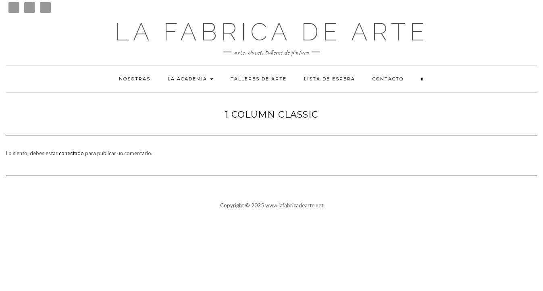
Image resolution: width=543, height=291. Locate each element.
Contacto (388, 79)
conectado (71, 153)
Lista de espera (329, 79)
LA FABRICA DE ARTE (272, 32)
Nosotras (134, 79)
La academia (190, 79)
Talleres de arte (259, 79)
